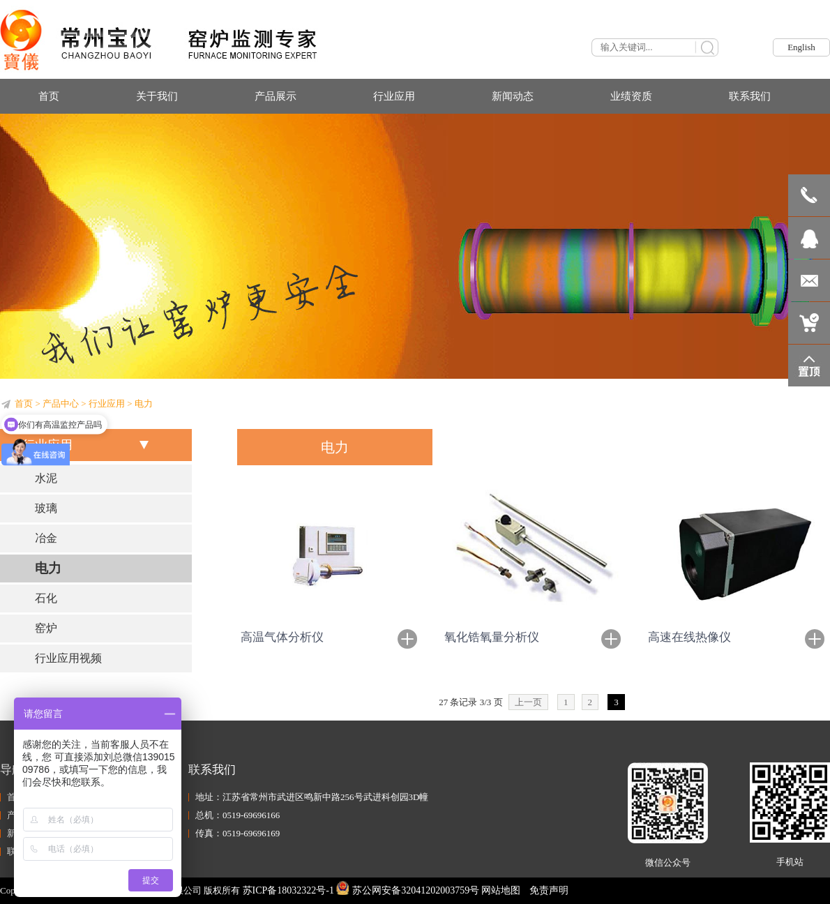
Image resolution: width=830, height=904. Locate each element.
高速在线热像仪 (689, 637)
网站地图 (500, 890)
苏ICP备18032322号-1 (288, 890)
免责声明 (548, 890)
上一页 (528, 702)
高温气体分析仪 (282, 637)
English (801, 47)
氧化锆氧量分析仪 (491, 637)
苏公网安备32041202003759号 (407, 890)
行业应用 (107, 403)
